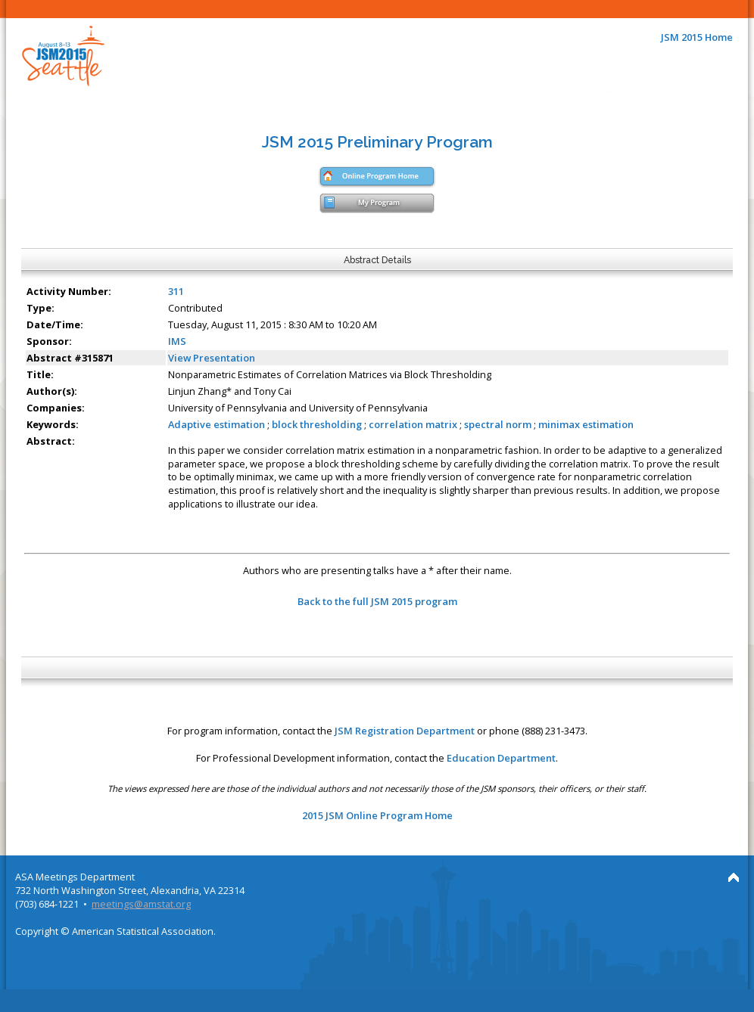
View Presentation (211, 358)
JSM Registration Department (405, 730)
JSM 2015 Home (697, 37)
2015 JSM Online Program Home (377, 815)
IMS (177, 341)
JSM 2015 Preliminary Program (377, 141)
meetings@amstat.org (141, 904)
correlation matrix (413, 424)
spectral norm (497, 424)
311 (176, 291)
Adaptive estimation (216, 424)
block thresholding (318, 424)
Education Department (501, 758)
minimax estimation (586, 424)
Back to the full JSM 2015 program (377, 601)
